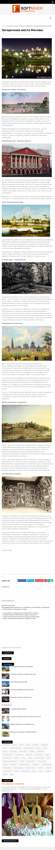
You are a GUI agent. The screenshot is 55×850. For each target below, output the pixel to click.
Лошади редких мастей (18, 711)
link (3, 579)
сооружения (7, 774)
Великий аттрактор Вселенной (21, 700)
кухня (30, 760)
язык (11, 777)
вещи (5, 751)
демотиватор (28, 751)
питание (13, 767)
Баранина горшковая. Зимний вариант (23, 735)
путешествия (18, 770)
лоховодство (39, 760)
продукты (36, 767)
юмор (5, 777)
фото (41, 774)
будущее (44, 747)
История (9, 26)
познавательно (24, 767)
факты (34, 774)
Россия (14, 747)
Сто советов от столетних (13, 786)
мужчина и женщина (10, 764)
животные (23, 754)
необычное (29, 26)
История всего (7, 708)
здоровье (41, 754)
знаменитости (7, 757)
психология (7, 770)
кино (47, 757)
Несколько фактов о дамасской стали (23, 677)
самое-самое (30, 770)
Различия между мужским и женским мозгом (25, 719)
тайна (16, 774)
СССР (21, 747)
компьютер (7, 760)
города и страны (15, 751)
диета (5, 754)
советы (48, 770)
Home (4, 26)
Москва (22, 26)
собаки (40, 770)
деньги (38, 751)
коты (23, 760)
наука (22, 764)
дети (45, 751)
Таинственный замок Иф (18, 685)
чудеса (48, 774)
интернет (29, 757)
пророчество (46, 767)
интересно (19, 757)
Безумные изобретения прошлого (22, 692)
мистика (16, 26)
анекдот (35, 747)
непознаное (42, 764)
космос (16, 760)
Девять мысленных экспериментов (22, 727)
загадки (32, 754)
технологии (25, 774)
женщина (13, 754)
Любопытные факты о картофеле (21, 669)
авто (28, 747)
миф (48, 760)
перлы (5, 767)
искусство (39, 757)
